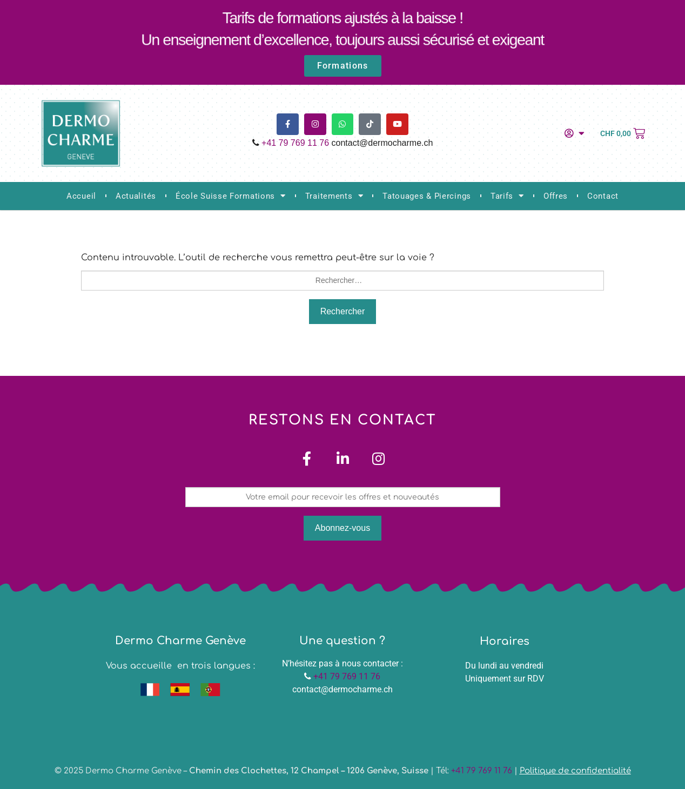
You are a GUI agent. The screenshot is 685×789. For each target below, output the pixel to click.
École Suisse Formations (231, 195)
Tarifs (507, 195)
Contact (603, 196)
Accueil (81, 196)
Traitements (334, 195)
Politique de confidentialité (575, 771)
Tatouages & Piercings (426, 196)
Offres (555, 196)
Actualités (136, 196)
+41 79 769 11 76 (295, 142)
